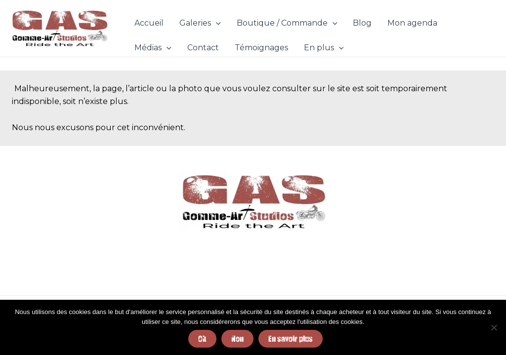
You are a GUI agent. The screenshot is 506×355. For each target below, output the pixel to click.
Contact (203, 47)
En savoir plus (290, 338)
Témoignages (261, 47)
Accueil (149, 23)
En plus (324, 48)
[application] (216, 23)
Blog (362, 23)
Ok (202, 338)
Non (237, 338)
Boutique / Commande (287, 23)
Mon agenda (412, 23)
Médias (152, 48)
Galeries (200, 23)
